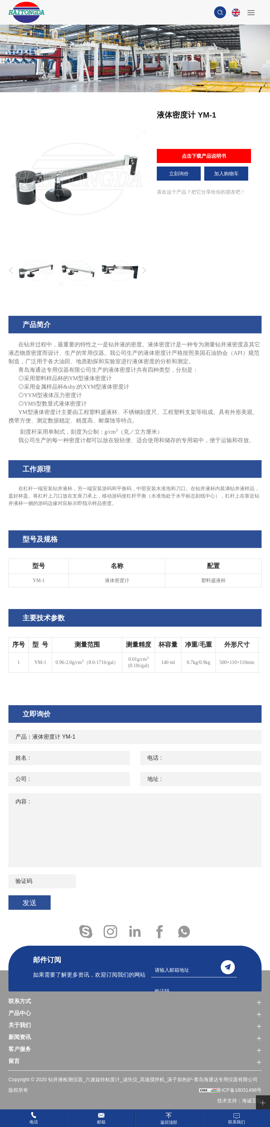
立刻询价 (179, 173)
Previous (9, 270)
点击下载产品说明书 (204, 156)
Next (142, 270)
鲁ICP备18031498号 (239, 1090)
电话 (34, 1122)
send (228, 967)
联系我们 (236, 1122)
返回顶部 (168, 1122)
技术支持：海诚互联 (239, 1100)
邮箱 (101, 1122)
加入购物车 (226, 173)
